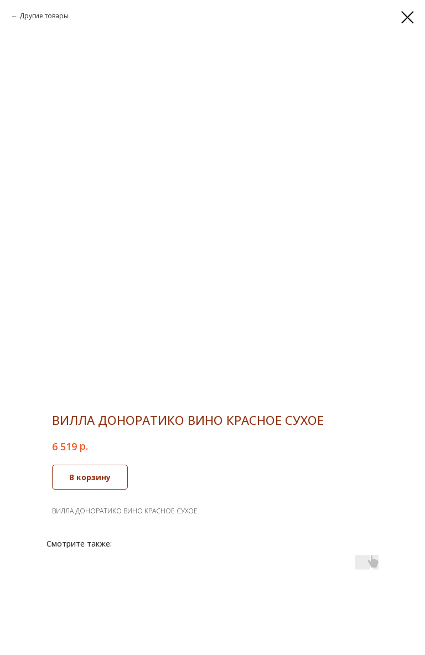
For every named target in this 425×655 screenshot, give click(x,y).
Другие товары (44, 15)
